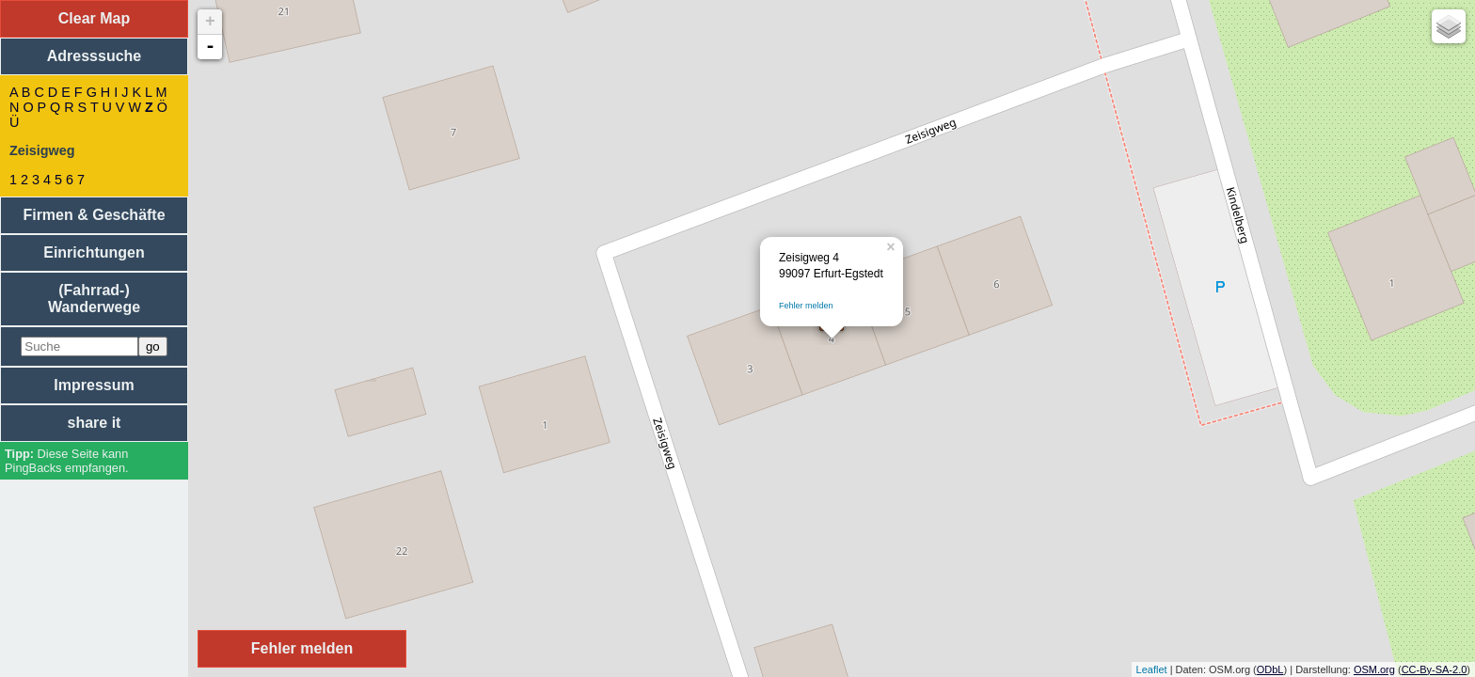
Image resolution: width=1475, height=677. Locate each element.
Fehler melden (806, 305)
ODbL (1270, 669)
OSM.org (1374, 669)
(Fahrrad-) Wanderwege (94, 298)
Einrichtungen (94, 252)
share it (94, 423)
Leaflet (1151, 669)
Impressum (94, 385)
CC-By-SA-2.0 (1434, 669)
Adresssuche (94, 56)
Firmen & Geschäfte (94, 215)
